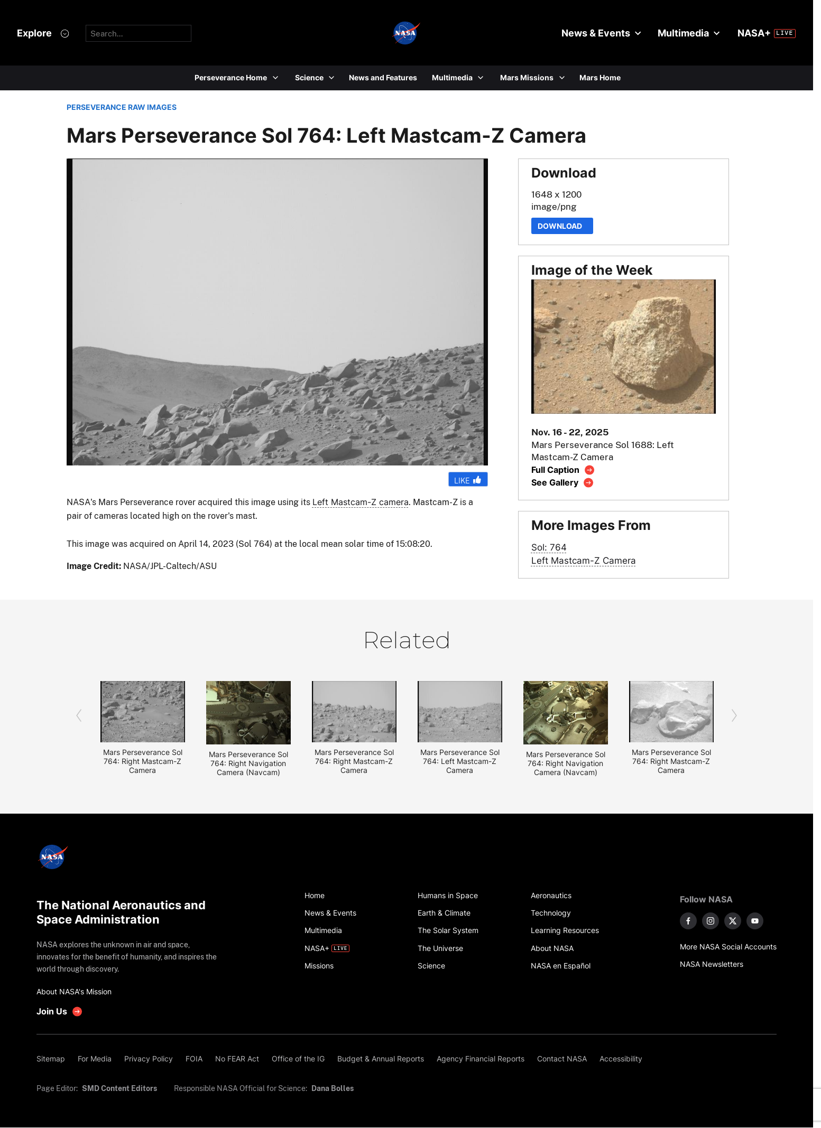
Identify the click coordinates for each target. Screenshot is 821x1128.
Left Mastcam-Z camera (360, 502)
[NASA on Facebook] (688, 920)
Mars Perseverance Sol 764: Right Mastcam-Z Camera (142, 761)
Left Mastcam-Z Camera (583, 560)
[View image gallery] (562, 483)
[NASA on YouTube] (754, 920)
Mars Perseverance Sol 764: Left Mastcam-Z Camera (460, 761)
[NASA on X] (732, 920)
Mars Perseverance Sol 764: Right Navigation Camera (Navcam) (248, 763)
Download (562, 225)
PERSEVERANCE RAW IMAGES (122, 106)
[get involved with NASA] (59, 1011)
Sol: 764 (549, 547)
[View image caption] (563, 470)
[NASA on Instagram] (710, 920)
